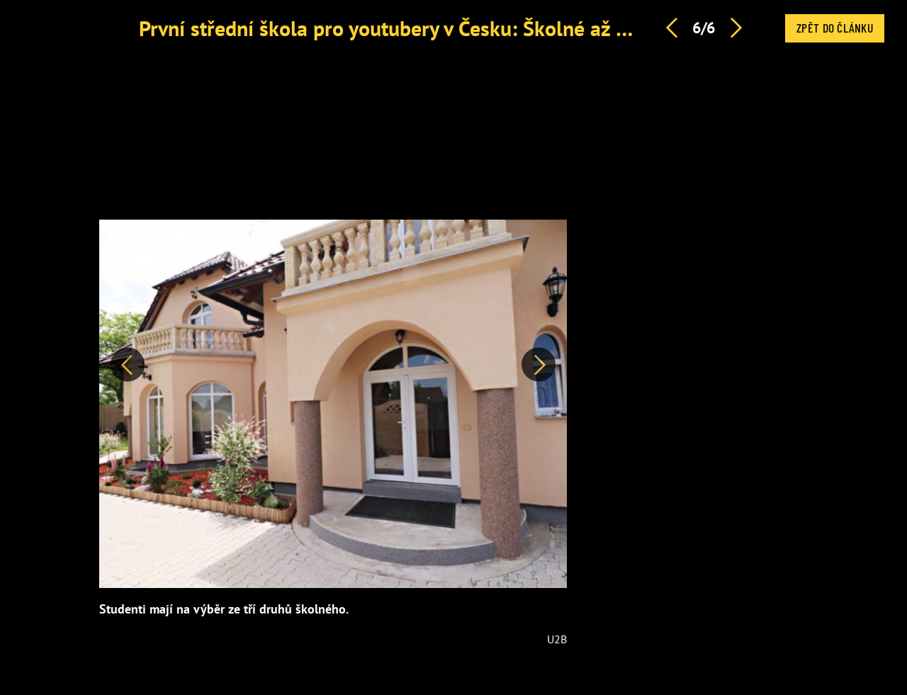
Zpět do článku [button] (834, 27)
